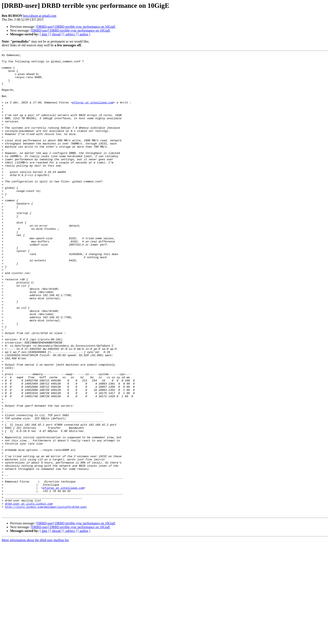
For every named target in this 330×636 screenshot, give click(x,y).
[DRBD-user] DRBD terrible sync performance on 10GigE (76, 26)
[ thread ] (56, 34)
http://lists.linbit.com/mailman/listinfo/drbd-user (46, 598)
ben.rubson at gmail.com (39, 15)
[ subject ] (70, 34)
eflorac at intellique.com (92, 112)
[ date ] (44, 34)
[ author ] (84, 34)
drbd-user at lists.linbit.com (29, 594)
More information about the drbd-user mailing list (35, 632)
